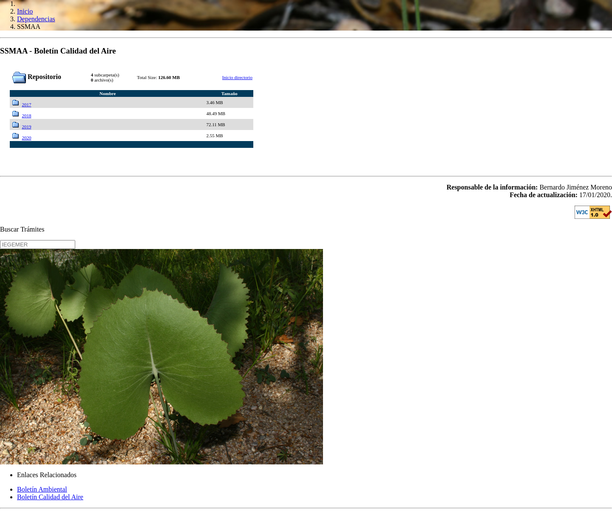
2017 (26, 104)
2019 (26, 126)
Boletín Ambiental (42, 489)
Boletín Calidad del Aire (50, 497)
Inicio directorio (237, 77)
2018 (26, 115)
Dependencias (36, 19)
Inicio (25, 11)
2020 (26, 137)
